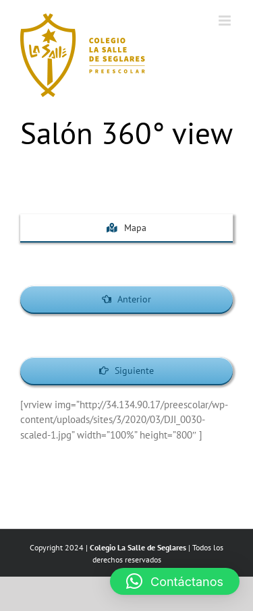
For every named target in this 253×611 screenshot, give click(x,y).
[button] (175, 581)
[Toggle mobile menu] (226, 20)
